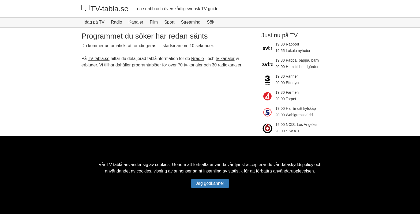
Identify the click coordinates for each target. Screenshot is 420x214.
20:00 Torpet (285, 99)
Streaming (190, 22)
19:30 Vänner (286, 76)
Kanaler (136, 22)
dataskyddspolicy (297, 164)
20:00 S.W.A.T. (287, 131)
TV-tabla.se (105, 8)
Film (154, 22)
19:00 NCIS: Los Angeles (296, 124)
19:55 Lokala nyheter (292, 50)
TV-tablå (114, 164)
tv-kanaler (225, 58)
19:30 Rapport (287, 44)
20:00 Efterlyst (287, 83)
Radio (116, 22)
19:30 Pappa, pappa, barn (297, 60)
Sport (169, 22)
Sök (210, 22)
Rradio (197, 58)
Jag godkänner (210, 183)
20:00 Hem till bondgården (297, 67)
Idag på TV (94, 22)
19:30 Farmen (287, 92)
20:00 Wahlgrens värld (294, 115)
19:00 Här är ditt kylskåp (295, 108)
